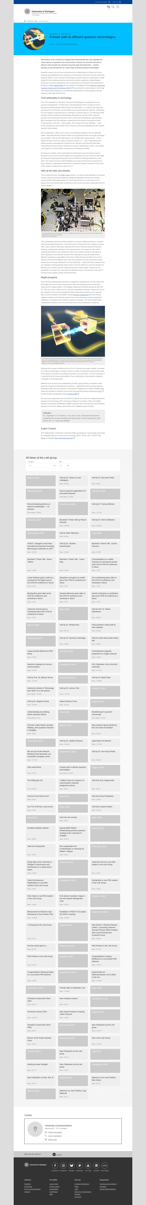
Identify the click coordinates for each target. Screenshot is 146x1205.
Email (43, 437)
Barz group (66, 174)
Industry (27, 1190)
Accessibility (53, 1188)
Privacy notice (54, 1185)
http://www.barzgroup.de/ (63, 437)
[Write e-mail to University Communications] (51, 1138)
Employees (28, 1185)
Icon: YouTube (88, 1164)
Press (76, 1185)
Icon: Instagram (63, 1164)
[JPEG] (73, 208)
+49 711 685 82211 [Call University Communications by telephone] (55, 1134)
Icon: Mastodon (80, 1164)
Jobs (76, 1188)
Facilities (103, 1185)
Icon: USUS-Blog (105, 1164)
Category (31, 460)
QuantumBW (72, 392)
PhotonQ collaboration (81, 293)
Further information (55, 1131)
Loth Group (29, 20)
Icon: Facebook (55, 1164)
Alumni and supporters (32, 1188)
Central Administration (108, 1188)
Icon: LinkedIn (96, 1164)
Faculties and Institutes (108, 1182)
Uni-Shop (78, 1195)
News (34, 20)
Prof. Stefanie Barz (56, 84)
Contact (57, 1153)
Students (27, 1182)
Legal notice (53, 1182)
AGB (51, 1193)
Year (60, 460)
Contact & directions (82, 1182)
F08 (115, 2)
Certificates (53, 1190)
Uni (101, 2)
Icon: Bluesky (72, 1164)
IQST (100, 390)
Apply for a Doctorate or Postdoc (83, 1191)
